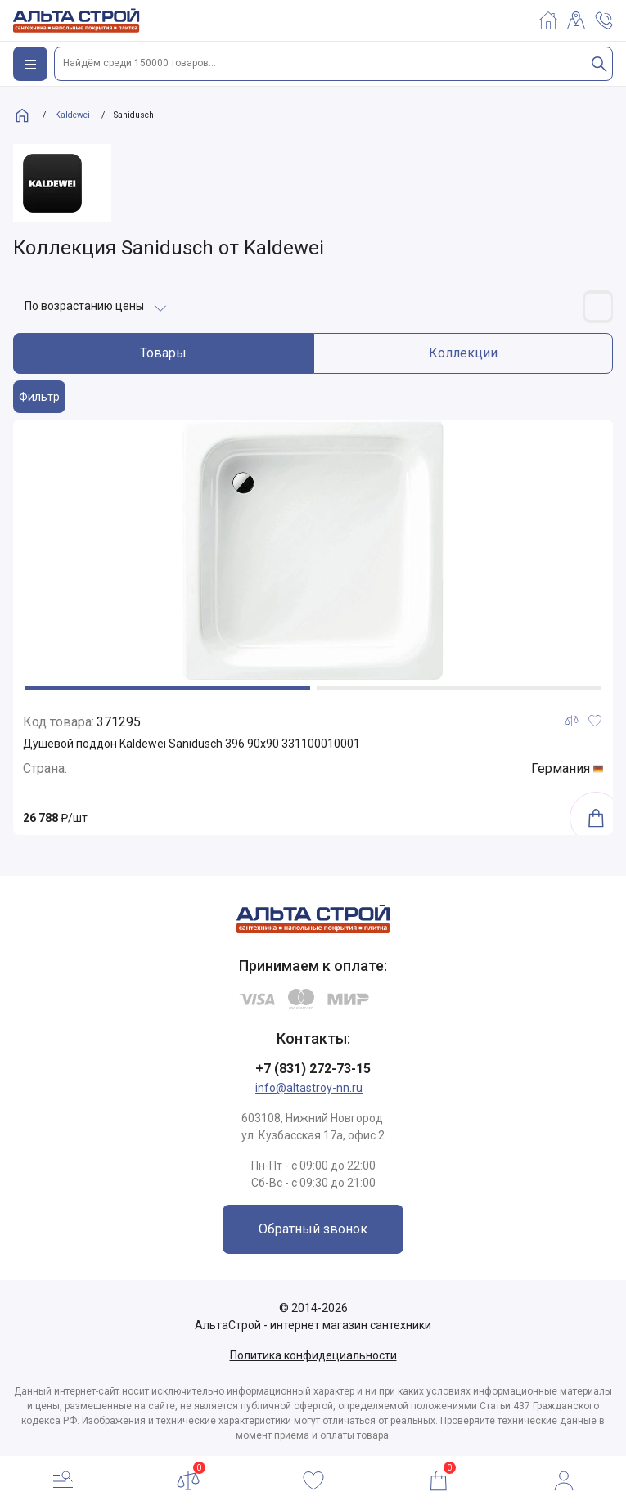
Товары (163, 353)
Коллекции (463, 353)
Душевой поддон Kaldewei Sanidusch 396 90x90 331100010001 (191, 743)
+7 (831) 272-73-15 (313, 1068)
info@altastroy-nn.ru (309, 1087)
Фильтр (39, 396)
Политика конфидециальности (313, 1355)
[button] (167, 688)
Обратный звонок (313, 1229)
